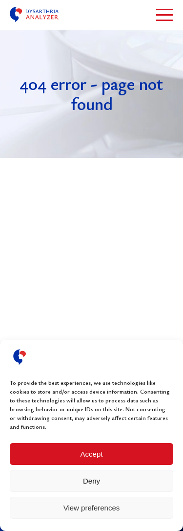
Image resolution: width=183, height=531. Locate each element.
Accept (92, 454)
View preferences (91, 508)
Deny (91, 481)
